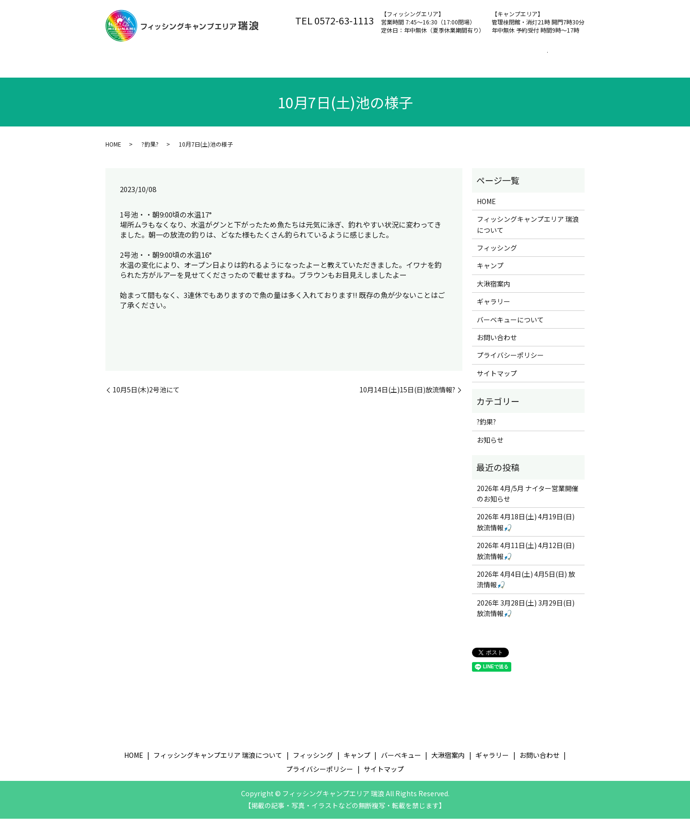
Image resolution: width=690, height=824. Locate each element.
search (115, 73)
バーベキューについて (510, 324)
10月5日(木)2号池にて (146, 395)
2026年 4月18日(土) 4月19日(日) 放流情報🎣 (526, 527)
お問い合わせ (546, 58)
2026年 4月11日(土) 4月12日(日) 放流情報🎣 (526, 556)
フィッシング (325, 58)
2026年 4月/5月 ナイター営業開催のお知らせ (527, 499)
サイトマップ (497, 378)
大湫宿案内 (489, 58)
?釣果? (150, 149)
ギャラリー (493, 306)
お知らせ (490, 445)
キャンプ (378, 58)
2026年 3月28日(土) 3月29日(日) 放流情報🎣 (526, 613)
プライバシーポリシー (510, 360)
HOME (113, 149)
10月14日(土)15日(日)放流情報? (407, 395)
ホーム (125, 58)
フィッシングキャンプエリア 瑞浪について (220, 58)
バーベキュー (432, 58)
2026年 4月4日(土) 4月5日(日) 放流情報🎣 (526, 584)
